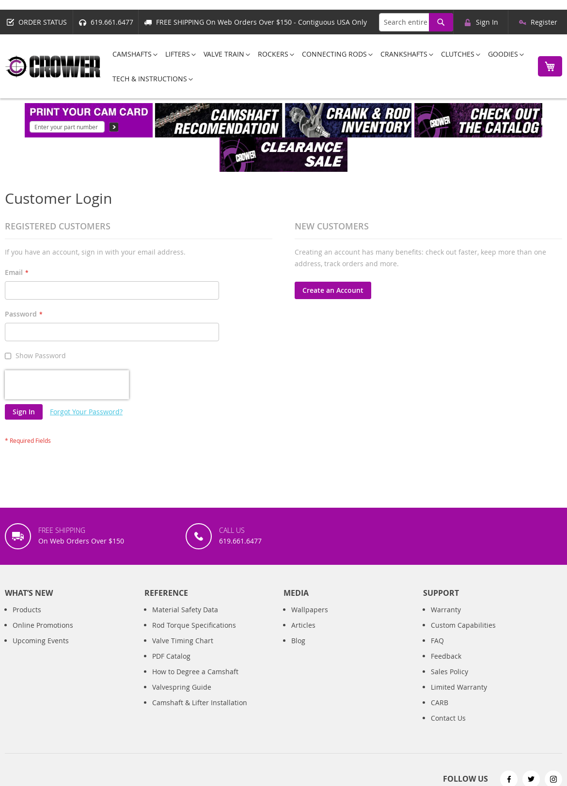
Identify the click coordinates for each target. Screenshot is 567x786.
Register (544, 22)
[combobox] (416, 22)
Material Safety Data (185, 609)
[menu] (317, 66)
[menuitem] (132, 54)
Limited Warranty (459, 687)
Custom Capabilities (463, 625)
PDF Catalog (171, 656)
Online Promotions (43, 625)
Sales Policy (449, 671)
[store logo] (53, 66)
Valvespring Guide (181, 687)
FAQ (437, 640)
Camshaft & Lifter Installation (199, 702)
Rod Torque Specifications (194, 625)
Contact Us (448, 718)
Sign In (487, 22)
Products (27, 609)
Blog (298, 640)
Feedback (446, 656)
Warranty (446, 609)
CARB (439, 702)
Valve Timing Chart (182, 640)
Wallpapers (309, 609)
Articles (303, 625)
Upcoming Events (41, 640)
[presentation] (67, 384)
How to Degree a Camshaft (195, 671)
